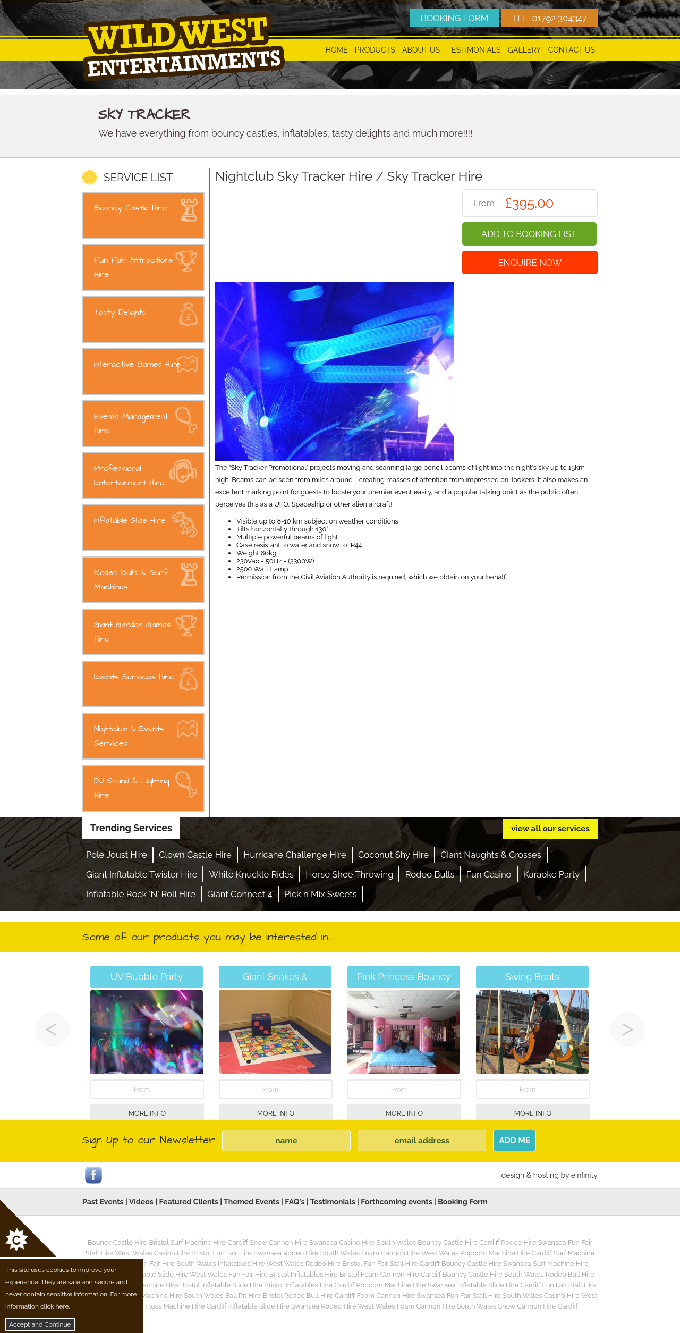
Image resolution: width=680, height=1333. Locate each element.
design (512, 1175)
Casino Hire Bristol (182, 1253)
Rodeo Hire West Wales (358, 1306)
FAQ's (294, 1201)
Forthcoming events (396, 1201)
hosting (546, 1175)
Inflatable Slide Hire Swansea (273, 1306)
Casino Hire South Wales (377, 1242)
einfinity (584, 1175)
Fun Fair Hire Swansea (247, 1253)
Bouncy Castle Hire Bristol (128, 1242)
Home (337, 50)
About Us (421, 50)
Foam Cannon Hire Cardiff (401, 1274)
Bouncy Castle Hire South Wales (493, 1274)
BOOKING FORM (454, 18)
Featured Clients (188, 1201)
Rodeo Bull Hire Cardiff (319, 1296)
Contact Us (571, 50)
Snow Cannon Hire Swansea (293, 1242)
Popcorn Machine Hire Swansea (406, 1285)
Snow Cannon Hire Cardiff (538, 1306)
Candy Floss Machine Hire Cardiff (174, 1306)
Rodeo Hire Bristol (333, 1264)
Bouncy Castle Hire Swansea (486, 1264)
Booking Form (463, 1201)
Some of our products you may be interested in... (207, 937)
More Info (147, 1113)
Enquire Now (530, 262)
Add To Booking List (528, 234)
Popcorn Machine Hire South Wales (168, 1296)
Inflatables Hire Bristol (325, 1274)
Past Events (103, 1201)
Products (375, 50)
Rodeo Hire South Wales (321, 1253)
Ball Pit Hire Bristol (254, 1296)
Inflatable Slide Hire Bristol (242, 1285)
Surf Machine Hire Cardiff (209, 1242)
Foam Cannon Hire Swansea (400, 1296)
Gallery (524, 50)
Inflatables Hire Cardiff (319, 1285)
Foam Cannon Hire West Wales (409, 1253)
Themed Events (251, 1201)
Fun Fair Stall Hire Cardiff (401, 1264)
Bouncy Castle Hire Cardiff (458, 1242)
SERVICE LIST (138, 177)
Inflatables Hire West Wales (261, 1264)
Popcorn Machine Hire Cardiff (505, 1253)
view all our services (550, 828)
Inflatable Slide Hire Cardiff (498, 1285)
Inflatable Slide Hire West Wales (177, 1274)
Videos (141, 1201)
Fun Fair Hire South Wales (176, 1264)
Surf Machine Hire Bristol (161, 1285)
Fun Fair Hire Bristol (258, 1274)
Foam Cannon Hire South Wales (446, 1306)
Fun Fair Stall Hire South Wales (494, 1296)
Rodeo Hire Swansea (533, 1242)
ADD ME (514, 1140)
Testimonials (473, 50)
